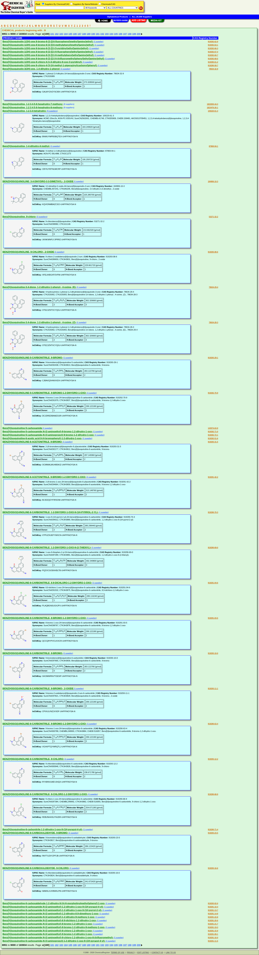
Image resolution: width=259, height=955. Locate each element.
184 (66, 34)
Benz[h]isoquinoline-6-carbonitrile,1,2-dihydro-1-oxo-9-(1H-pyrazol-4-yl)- (43, 829)
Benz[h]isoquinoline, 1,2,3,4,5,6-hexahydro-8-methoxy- (33, 107)
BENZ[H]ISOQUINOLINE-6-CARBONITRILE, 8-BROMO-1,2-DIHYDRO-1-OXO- (45, 618)
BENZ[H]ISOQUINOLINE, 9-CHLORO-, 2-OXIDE (28, 251)
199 (134, 34)
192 (102, 34)
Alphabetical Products (117, 17)
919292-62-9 (213, 42)
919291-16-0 (213, 938)
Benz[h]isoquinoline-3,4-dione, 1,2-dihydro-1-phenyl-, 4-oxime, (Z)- (39, 322)
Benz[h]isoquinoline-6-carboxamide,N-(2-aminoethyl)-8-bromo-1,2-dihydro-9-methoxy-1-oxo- (54, 927)
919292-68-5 (213, 59)
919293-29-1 (213, 358)
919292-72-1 (213, 435)
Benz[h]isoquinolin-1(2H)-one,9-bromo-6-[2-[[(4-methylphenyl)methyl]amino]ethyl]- (48, 45)
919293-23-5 (213, 833)
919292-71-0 (213, 432)
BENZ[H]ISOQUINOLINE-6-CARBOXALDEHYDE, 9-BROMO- (35, 832)
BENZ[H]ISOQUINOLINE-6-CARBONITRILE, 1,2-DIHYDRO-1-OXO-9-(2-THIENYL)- (47, 547)
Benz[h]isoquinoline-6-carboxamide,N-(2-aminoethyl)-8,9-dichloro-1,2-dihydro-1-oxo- (49, 920)
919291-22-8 (213, 917)
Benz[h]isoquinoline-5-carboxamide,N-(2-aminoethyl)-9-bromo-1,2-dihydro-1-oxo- (48, 431)
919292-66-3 (213, 48)
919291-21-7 (213, 924)
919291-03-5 (213, 618)
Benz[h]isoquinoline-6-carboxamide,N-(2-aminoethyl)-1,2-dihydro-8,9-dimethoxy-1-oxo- (51, 913)
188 (84, 34)
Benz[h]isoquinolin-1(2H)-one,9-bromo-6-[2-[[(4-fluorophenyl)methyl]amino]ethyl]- (48, 41)
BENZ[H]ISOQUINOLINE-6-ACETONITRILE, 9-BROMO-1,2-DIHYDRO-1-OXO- (44, 477)
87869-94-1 (213, 146)
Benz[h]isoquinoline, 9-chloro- (19, 216)
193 (107, 34)
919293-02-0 (213, 903)
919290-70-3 (213, 512)
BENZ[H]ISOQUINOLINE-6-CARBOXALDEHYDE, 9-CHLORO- (36, 868)
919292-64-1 (213, 45)
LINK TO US (171, 953)
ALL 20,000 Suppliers (142, 17)
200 (139, 34)
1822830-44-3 (212, 104)
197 (125, 34)
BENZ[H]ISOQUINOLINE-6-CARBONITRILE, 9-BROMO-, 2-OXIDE (38, 688)
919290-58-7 (213, 66)
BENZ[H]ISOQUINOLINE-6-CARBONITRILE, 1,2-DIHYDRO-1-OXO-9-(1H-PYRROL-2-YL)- (50, 512)
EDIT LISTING (143, 953)
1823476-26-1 (212, 108)
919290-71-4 (213, 830)
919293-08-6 (213, 252)
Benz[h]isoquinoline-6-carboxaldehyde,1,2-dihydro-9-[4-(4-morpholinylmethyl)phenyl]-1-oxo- (54, 903)
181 (52, 34)
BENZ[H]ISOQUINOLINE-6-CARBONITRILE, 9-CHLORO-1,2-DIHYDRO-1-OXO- (45, 794)
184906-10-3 (213, 182)
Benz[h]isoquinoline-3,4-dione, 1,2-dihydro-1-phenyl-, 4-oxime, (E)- (39, 287)
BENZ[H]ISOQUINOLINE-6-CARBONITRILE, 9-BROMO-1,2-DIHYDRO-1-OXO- (45, 723)
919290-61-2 (213, 62)
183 (61, 34)
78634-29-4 (213, 287)
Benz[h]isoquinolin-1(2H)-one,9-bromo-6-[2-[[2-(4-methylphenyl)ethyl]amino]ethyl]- (48, 55)
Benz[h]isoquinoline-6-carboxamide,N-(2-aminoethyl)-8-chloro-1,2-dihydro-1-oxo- (47, 930)
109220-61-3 (213, 111)
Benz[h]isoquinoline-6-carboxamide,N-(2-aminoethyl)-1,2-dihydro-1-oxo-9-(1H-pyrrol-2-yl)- (52, 910)
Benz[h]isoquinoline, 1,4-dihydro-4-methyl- (26, 146)
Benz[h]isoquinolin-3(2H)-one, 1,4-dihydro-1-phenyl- (31, 68)
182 (57, 34)
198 (129, 34)
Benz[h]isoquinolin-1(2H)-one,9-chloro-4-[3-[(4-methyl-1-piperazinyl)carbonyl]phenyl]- (50, 65)
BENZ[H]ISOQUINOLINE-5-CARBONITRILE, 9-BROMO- (33, 357)
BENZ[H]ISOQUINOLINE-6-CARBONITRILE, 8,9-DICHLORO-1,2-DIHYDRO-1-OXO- (47, 582)
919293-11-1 (213, 689)
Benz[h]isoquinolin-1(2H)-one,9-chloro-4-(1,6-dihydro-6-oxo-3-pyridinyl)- (42, 62)
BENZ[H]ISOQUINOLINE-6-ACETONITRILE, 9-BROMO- (32, 441)
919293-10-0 (213, 653)
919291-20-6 (213, 921)
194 (111, 34)
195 (116, 34)
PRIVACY (131, 953)
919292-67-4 (213, 52)
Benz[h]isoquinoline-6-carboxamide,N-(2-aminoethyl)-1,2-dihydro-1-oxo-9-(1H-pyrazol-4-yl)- (53, 906)
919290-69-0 (213, 548)
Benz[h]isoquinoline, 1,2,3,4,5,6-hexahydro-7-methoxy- (33, 104)
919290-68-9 (213, 794)
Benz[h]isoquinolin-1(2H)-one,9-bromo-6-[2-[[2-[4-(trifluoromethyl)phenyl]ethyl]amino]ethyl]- (54, 58)
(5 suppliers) (52, 111)
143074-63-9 (213, 428)
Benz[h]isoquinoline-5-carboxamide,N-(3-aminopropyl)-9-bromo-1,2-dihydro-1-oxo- (48, 435)
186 (75, 34)
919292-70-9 (213, 393)
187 (79, 34)
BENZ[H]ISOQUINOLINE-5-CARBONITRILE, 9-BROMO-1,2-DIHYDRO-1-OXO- (45, 392)
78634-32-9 (213, 69)
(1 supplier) (98, 42)
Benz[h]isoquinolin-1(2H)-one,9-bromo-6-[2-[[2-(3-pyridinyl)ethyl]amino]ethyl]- (46, 48)
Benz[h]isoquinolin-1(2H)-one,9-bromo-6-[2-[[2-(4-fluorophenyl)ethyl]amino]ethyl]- (48, 51)
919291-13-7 (213, 910)
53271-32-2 (213, 217)
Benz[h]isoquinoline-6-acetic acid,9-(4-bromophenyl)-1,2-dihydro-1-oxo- (42, 438)
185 (70, 34)
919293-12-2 (213, 759)
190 (93, 34)
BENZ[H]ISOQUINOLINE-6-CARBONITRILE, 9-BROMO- (33, 653)
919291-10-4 (213, 907)
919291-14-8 (213, 914)
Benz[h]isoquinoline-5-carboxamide (22, 428)
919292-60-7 (213, 55)
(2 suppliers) (41, 217)
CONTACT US (157, 953)
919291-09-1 (213, 934)
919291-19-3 (213, 927)
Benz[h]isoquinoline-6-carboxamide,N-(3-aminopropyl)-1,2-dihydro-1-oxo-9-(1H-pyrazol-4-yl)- (54, 941)
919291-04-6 (213, 583)
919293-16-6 (213, 868)
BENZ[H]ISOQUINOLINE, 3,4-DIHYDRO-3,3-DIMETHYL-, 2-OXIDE (38, 181)
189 (88, 34)
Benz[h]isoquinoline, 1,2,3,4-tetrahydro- (24, 111)
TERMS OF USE (117, 953)
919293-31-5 (213, 442)
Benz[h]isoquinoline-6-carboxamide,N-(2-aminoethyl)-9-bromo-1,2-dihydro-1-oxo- (48, 934)
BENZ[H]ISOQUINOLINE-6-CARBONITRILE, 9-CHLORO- (33, 759)
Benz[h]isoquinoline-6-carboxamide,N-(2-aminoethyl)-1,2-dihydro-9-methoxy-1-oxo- (49, 917)
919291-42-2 (213, 477)
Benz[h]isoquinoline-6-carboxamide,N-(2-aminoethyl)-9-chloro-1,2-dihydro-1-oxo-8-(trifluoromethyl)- (58, 937)
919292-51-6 (213, 438)
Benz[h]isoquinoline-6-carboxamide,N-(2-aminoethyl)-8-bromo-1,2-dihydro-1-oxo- (48, 923)
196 (120, 34)
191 (98, 34)
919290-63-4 (213, 724)
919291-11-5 (213, 941)
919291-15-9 (213, 931)
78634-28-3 (213, 322)
